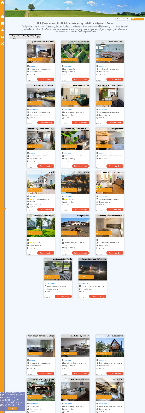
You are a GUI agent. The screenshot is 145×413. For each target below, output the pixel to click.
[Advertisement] (75, 318)
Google (12, 394)
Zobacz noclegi (46, 79)
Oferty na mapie (137, 19)
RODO (12, 406)
